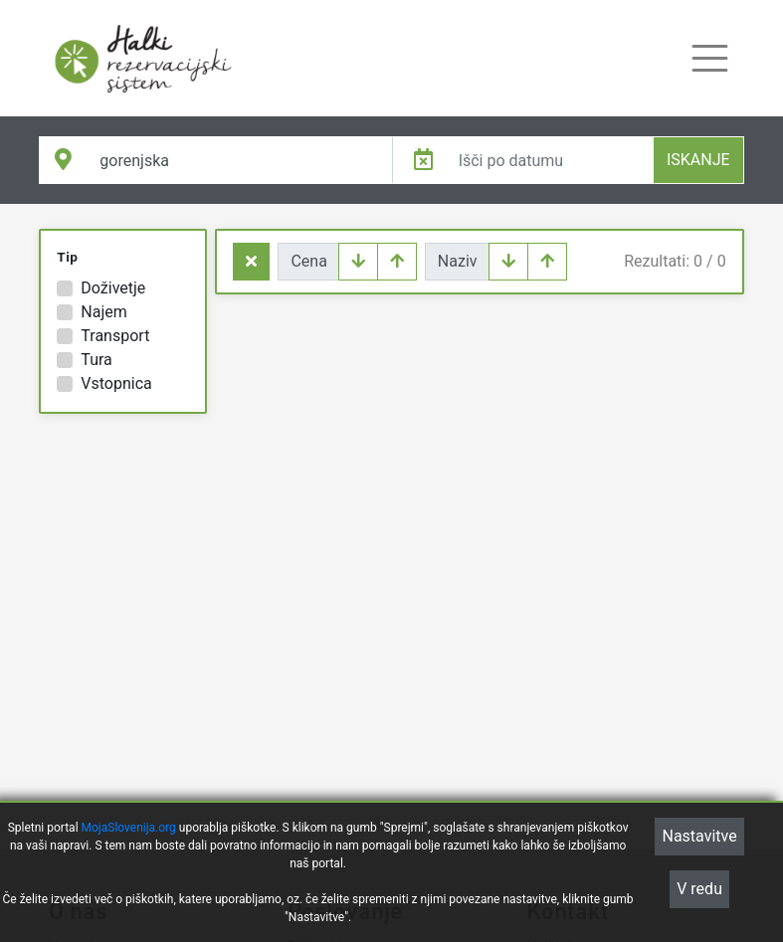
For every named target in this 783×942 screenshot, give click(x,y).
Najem (103, 311)
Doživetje (113, 288)
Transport (115, 335)
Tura (96, 359)
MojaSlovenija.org (129, 831)
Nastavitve (699, 839)
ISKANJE (698, 159)
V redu (699, 891)
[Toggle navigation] (710, 58)
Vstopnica (116, 383)
